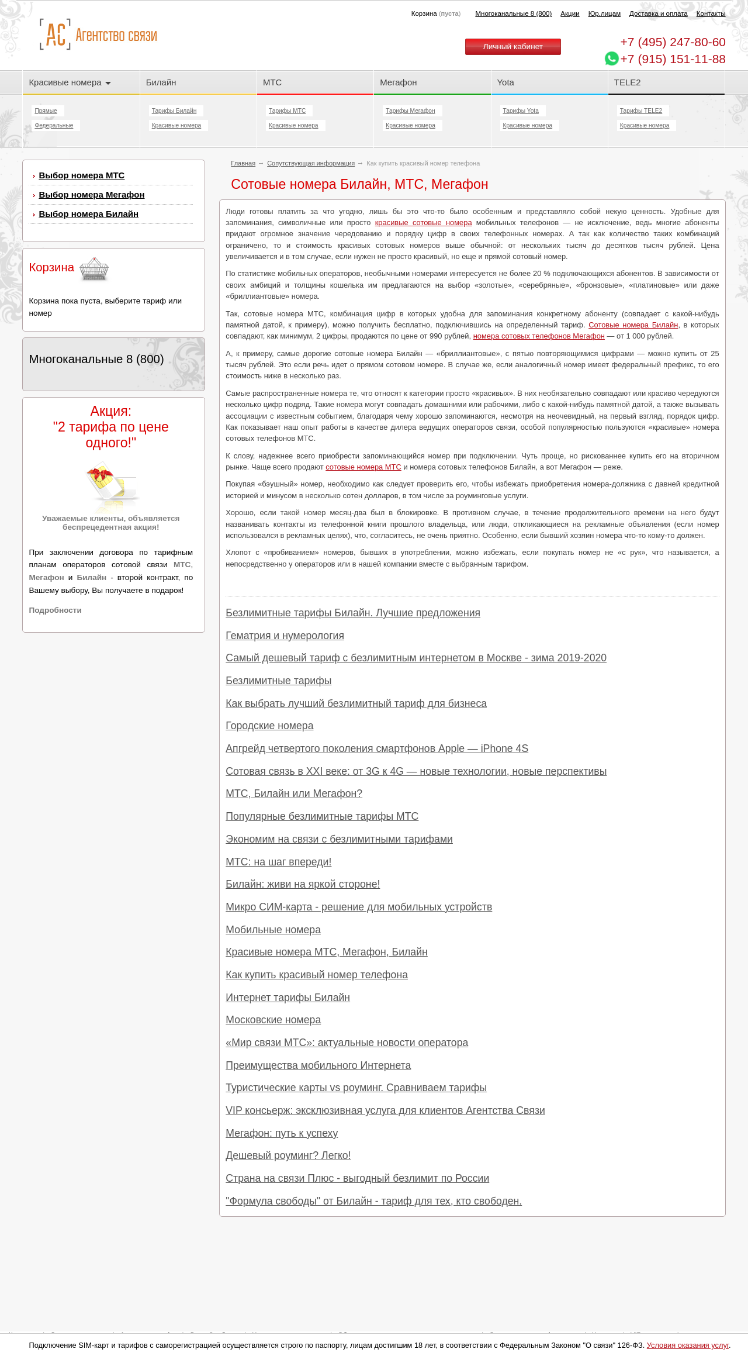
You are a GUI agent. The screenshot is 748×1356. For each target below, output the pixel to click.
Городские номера (269, 726)
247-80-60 (673, 42)
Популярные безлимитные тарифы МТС (322, 816)
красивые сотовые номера (423, 222)
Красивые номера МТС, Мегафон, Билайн (327, 952)
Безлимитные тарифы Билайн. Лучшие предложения (353, 613)
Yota (505, 82)
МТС (272, 82)
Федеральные (53, 125)
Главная (243, 163)
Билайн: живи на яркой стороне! (303, 884)
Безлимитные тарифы (278, 680)
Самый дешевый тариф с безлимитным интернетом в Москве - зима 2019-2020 (416, 658)
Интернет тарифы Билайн (288, 997)
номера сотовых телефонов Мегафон (539, 336)
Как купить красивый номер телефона (317, 975)
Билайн (161, 82)
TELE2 (627, 82)
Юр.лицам (604, 13)
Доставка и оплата (658, 13)
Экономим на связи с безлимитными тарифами (339, 839)
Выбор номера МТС (81, 175)
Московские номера (273, 1020)
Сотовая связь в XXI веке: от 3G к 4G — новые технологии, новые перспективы (416, 771)
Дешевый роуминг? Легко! (288, 1155)
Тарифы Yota (521, 111)
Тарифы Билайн (174, 111)
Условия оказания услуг (688, 1345)
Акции (569, 13)
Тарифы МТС (287, 111)
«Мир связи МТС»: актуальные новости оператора (347, 1042)
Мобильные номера (273, 930)
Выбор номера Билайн (88, 214)
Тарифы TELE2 (641, 111)
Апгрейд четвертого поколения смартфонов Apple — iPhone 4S (377, 748)
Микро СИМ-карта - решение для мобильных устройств (359, 907)
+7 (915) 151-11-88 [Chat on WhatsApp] (673, 58)
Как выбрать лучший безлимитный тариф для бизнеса (356, 703)
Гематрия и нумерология (285, 635)
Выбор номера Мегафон (91, 194)
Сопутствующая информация (311, 163)
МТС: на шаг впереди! (278, 862)
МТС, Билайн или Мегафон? (294, 793)
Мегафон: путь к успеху (282, 1133)
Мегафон (398, 82)
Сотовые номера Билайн (633, 324)
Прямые (45, 111)
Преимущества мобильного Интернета (318, 1065)
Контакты (711, 13)
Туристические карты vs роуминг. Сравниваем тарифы (356, 1087)
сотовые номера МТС (363, 467)
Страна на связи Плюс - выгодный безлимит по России (357, 1178)
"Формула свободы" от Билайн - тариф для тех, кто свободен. (374, 1201)
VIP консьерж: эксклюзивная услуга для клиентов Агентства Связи (385, 1110)
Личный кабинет (513, 46)
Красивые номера (69, 82)
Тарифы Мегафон (410, 111)
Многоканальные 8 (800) (513, 13)
